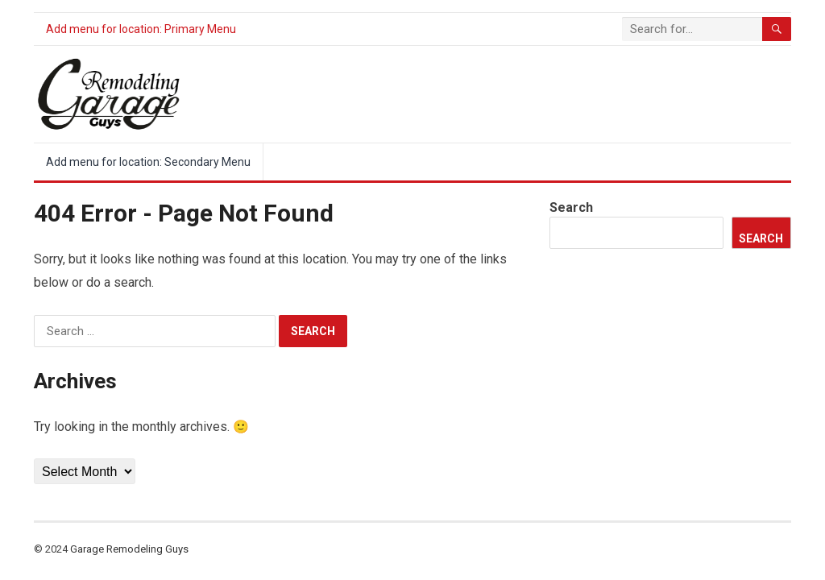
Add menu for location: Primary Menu (141, 29)
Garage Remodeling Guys (129, 549)
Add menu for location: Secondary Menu (148, 161)
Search (571, 207)
